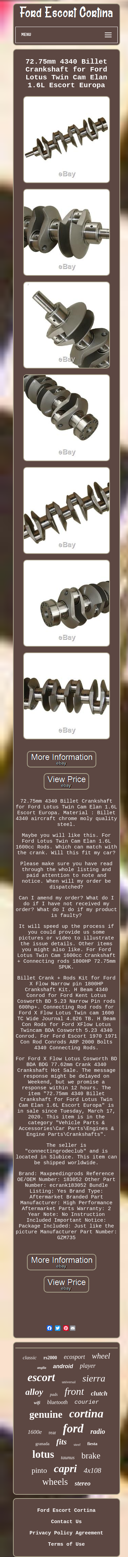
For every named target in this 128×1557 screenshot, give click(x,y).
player (88, 1365)
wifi (37, 1402)
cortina (86, 1413)
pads (54, 1394)
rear (52, 1432)
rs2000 (50, 1357)
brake (91, 1455)
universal (68, 1382)
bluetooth (57, 1402)
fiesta (92, 1443)
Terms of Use (66, 1544)
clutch (99, 1393)
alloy (34, 1392)
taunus (68, 1457)
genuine (45, 1414)
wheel (101, 1356)
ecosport (74, 1356)
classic (30, 1357)
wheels (55, 1482)
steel (77, 1444)
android (63, 1366)
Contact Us (66, 1522)
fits (61, 1441)
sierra (94, 1378)
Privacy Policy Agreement (66, 1533)
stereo (82, 1483)
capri (65, 1468)
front (74, 1391)
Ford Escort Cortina (66, 1511)
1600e (35, 1432)
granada (42, 1443)
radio (97, 1431)
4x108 (92, 1470)
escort (41, 1377)
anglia (41, 1368)
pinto (39, 1470)
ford (73, 1428)
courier (86, 1402)
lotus (43, 1454)
